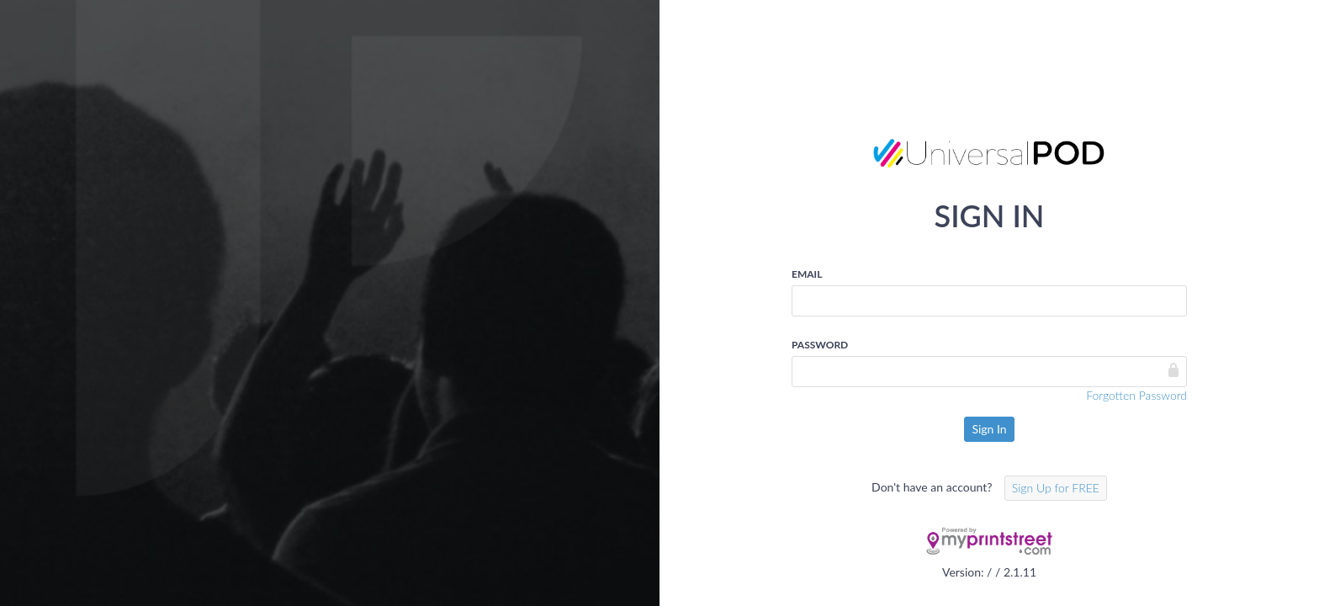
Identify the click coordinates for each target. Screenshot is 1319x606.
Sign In (989, 429)
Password (820, 344)
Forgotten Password (1136, 395)
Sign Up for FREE (1055, 488)
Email (807, 274)
